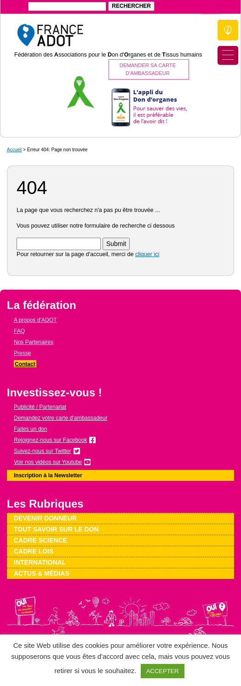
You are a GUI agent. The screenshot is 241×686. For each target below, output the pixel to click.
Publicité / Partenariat (40, 407)
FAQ (19, 331)
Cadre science (40, 540)
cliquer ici (147, 254)
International (40, 562)
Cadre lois (33, 551)
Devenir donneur (45, 518)
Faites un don (30, 429)
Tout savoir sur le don (56, 529)
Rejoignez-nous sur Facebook (50, 440)
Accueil (14, 149)
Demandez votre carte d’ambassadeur (60, 418)
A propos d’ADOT (35, 320)
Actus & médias (41, 573)
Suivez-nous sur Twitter (42, 451)
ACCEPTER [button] (162, 671)
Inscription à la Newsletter (48, 475)
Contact (25, 364)
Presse (22, 353)
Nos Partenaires (33, 342)
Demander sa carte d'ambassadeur (148, 69)
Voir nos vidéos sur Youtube (48, 462)
